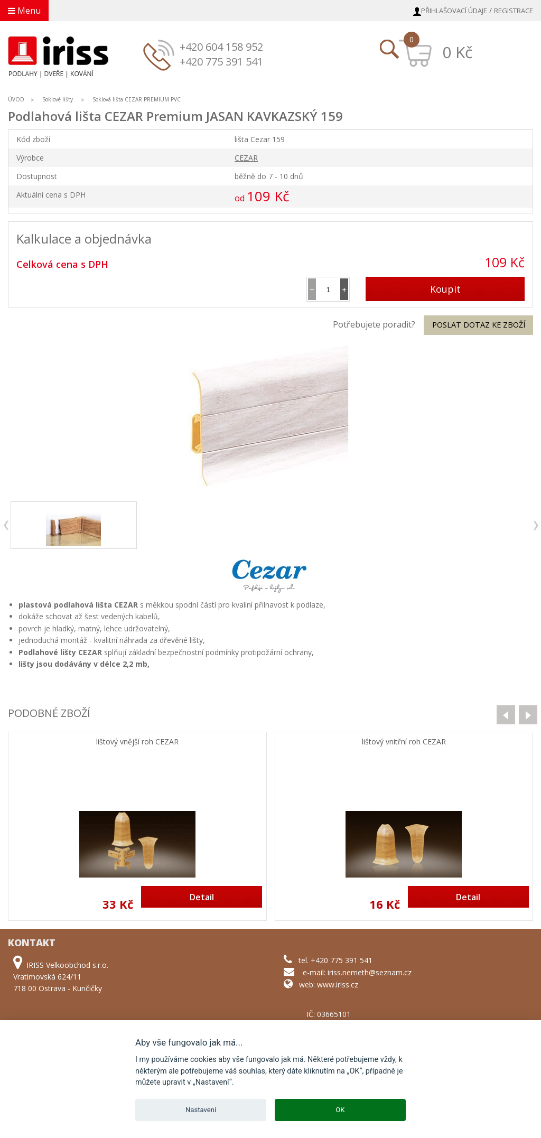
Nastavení (200, 1110)
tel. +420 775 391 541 (335, 960)
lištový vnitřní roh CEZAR (404, 742)
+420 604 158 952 (221, 47)
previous (7, 525)
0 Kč (457, 52)
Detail (202, 897)
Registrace (513, 10)
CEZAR (246, 158)
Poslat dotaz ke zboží (478, 325)
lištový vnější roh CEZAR (137, 742)
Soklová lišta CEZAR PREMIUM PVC (136, 99)
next (535, 525)
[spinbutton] (328, 289)
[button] (344, 289)
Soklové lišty (58, 99)
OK (339, 1110)
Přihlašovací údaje (454, 10)
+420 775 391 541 (221, 61)
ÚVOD (16, 99)
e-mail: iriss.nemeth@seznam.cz (357, 972)
